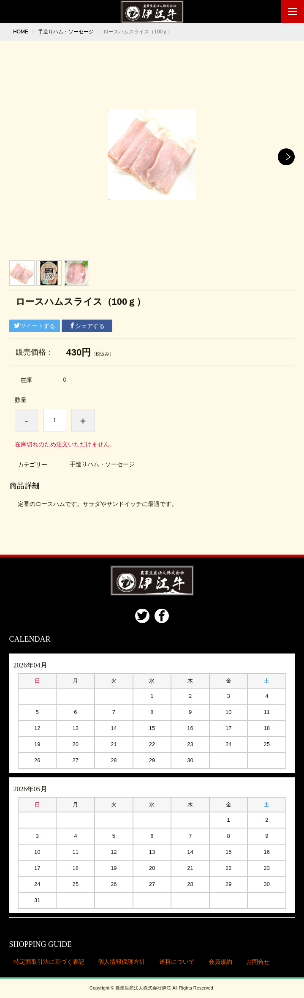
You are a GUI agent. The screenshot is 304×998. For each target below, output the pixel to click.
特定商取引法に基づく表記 (49, 962)
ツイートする (34, 326)
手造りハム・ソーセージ (66, 32)
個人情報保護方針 (121, 962)
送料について (177, 962)
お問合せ (258, 962)
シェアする (87, 326)
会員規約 (220, 962)
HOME (20, 32)
